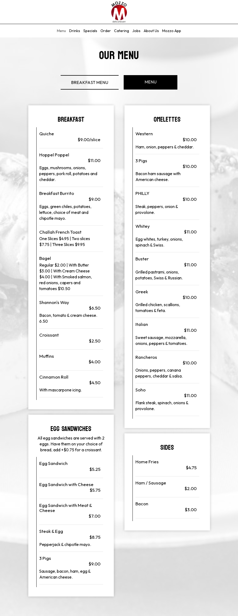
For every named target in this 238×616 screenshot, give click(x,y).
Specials (90, 30)
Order (105, 30)
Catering (121, 30)
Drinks (74, 30)
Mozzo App (171, 30)
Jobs (136, 30)
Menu (61, 30)
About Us (151, 30)
